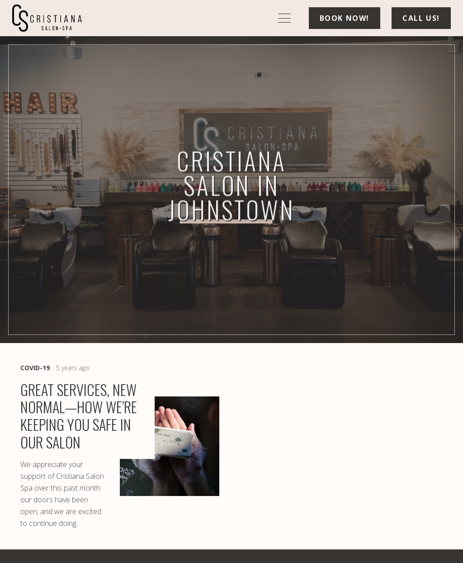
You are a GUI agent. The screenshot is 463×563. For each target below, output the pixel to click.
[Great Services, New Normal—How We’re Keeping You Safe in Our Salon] (119, 446)
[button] (285, 18)
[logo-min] (47, 18)
